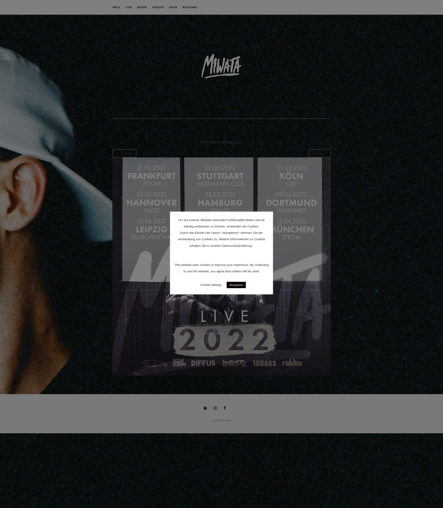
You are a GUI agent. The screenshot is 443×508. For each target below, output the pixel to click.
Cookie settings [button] (211, 285)
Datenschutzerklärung (237, 245)
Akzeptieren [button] (236, 285)
